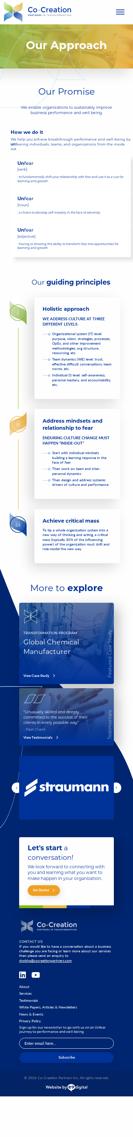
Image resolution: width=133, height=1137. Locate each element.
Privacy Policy (30, 1021)
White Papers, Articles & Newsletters (48, 1007)
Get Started (44, 890)
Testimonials (28, 1000)
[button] (17, 787)
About (24, 986)
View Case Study (39, 676)
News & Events (31, 1014)
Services (25, 993)
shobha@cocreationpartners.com (45, 960)
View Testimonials (40, 737)
